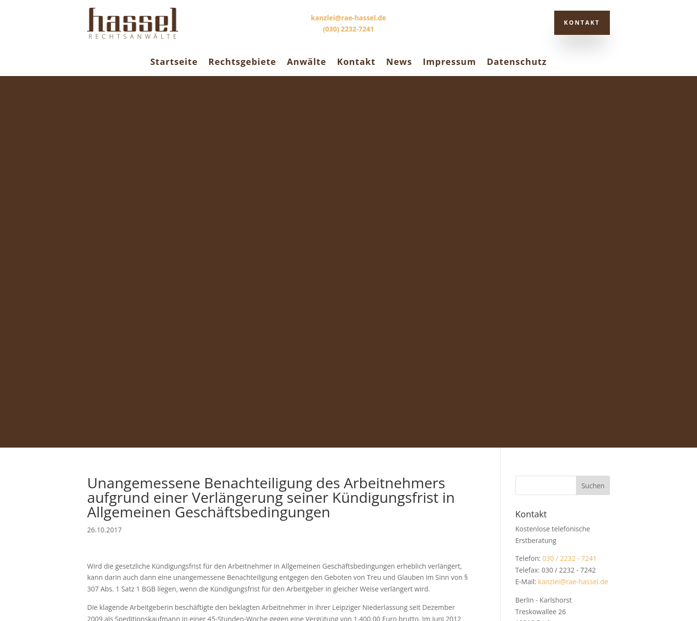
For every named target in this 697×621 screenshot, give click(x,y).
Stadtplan (530, 262)
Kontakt (579, 22)
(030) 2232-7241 (348, 28)
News (399, 61)
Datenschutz (517, 61)
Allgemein (530, 355)
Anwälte (306, 61)
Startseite (173, 61)
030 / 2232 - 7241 (570, 186)
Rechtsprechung (541, 370)
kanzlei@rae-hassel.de (348, 17)
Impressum (449, 61)
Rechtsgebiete (242, 61)
